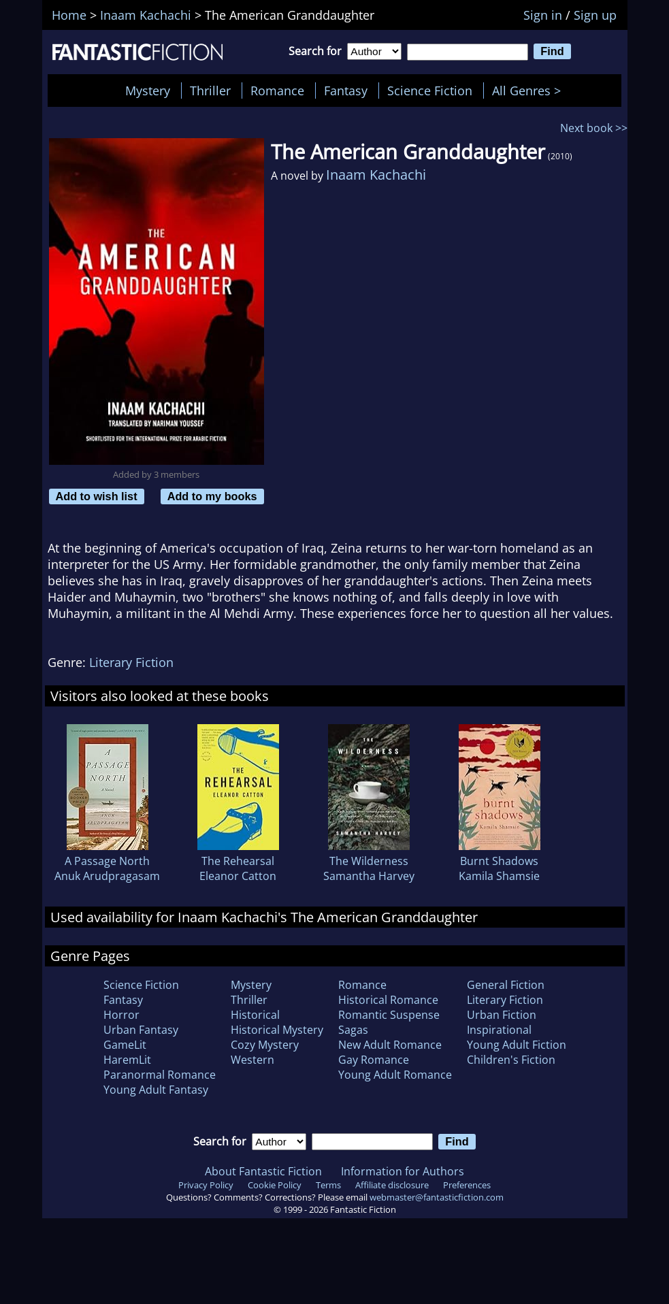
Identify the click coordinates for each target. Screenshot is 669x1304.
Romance (277, 90)
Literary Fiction (131, 662)
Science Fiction (429, 90)
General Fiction (505, 984)
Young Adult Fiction (516, 1044)
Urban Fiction (501, 1014)
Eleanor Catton (237, 875)
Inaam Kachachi (376, 174)
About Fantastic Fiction (263, 1171)
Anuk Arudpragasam (107, 875)
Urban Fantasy (140, 1029)
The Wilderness (368, 860)
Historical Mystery (277, 1029)
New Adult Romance (390, 1044)
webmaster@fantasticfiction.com (437, 1197)
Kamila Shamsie (499, 875)
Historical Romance (388, 999)
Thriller (210, 90)
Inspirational (499, 1029)
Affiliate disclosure (392, 1185)
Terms (328, 1185)
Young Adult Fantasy (155, 1089)
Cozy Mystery (265, 1044)
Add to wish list (96, 496)
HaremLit (127, 1059)
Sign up (595, 15)
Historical (255, 1014)
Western (252, 1059)
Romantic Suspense (389, 1014)
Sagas (353, 1029)
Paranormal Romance (159, 1074)
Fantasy (346, 90)
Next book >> (593, 127)
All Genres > (530, 90)
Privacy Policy (205, 1185)
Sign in (542, 15)
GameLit (124, 1044)
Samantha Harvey (368, 875)
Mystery (147, 90)
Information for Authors (402, 1171)
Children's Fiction (511, 1059)
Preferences (467, 1185)
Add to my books (212, 496)
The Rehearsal (237, 860)
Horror (121, 1014)
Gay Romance (373, 1059)
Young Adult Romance (395, 1074)
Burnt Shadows (499, 860)
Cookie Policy (274, 1185)
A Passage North (107, 860)
